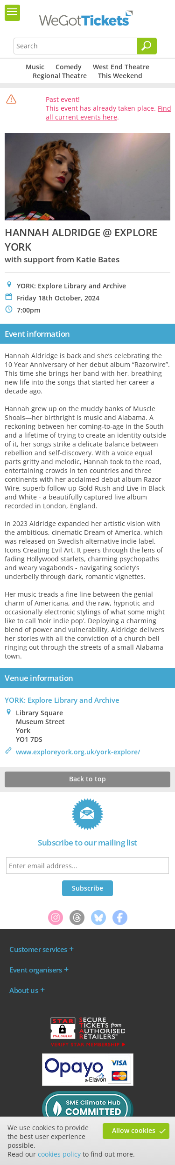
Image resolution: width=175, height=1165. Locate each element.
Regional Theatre (60, 75)
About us (23, 990)
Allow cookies (133, 1130)
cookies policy (59, 1154)
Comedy (69, 66)
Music (35, 66)
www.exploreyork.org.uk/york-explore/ (78, 751)
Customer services (38, 949)
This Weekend (120, 75)
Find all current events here (108, 112)
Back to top (87, 778)
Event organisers (35, 969)
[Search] (147, 46)
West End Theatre (121, 66)
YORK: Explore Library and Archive (62, 700)
